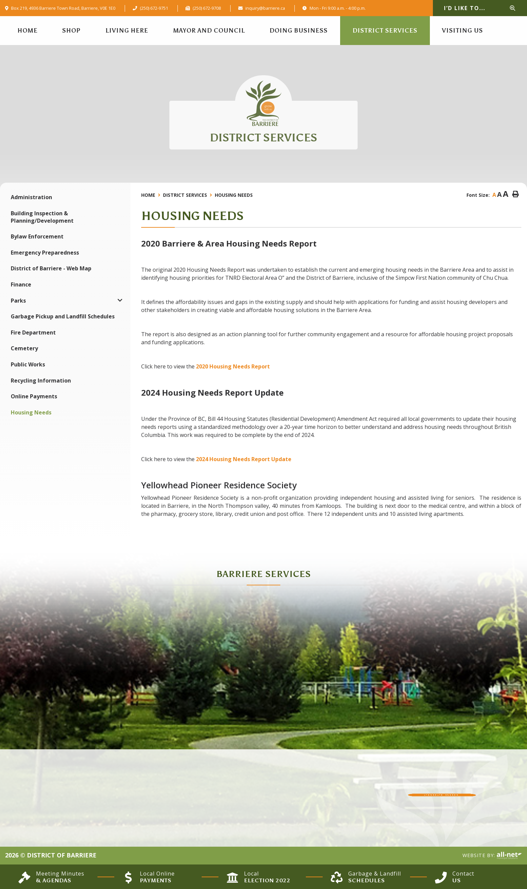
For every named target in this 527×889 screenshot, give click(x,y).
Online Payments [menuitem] (34, 396)
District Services (185, 195)
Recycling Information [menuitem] (41, 380)
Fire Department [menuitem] (33, 332)
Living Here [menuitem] (127, 30)
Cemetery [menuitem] (24, 348)
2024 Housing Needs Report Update (243, 459)
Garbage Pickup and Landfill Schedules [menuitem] (63, 316)
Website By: (492, 856)
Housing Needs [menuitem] (31, 412)
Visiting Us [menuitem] (462, 30)
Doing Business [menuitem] (299, 30)
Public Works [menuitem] (28, 364)
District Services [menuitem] (385, 30)
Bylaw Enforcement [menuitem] (37, 236)
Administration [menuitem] (31, 197)
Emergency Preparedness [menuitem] (45, 252)
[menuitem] (27, 30)
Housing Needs (234, 195)
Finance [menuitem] (21, 284)
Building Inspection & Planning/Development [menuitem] (42, 217)
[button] (120, 300)
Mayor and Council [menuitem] (209, 30)
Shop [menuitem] (71, 30)
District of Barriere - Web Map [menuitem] (51, 268)
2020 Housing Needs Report (233, 366)
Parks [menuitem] (18, 300)
